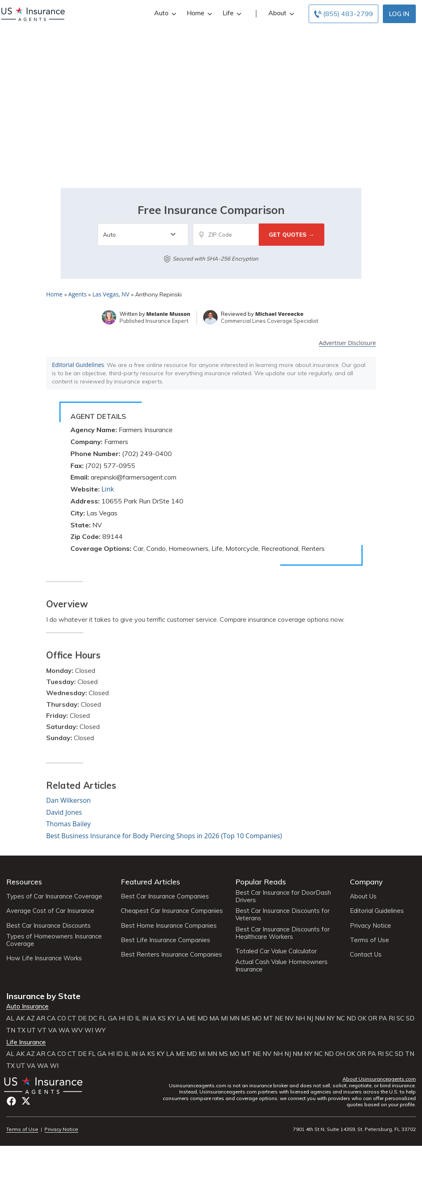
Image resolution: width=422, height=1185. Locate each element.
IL (138, 1018)
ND (351, 1018)
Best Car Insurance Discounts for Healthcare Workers (282, 933)
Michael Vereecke (279, 313)
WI (88, 1030)
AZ (30, 1018)
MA (214, 1018)
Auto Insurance (27, 1006)
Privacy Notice (370, 925)
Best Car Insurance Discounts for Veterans (282, 914)
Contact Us (366, 954)
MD (202, 1018)
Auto (164, 13)
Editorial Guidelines (78, 365)
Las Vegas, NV (110, 294)
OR (372, 1018)
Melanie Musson (168, 313)
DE (82, 1018)
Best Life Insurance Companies (165, 940)
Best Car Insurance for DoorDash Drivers (283, 896)
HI (122, 1018)
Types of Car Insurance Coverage (54, 896)
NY (330, 1018)
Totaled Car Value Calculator (276, 951)
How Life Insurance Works (44, 958)
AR (40, 1018)
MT (268, 1018)
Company (366, 881)
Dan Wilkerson (68, 800)
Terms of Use (369, 940)
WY (100, 1030)
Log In (399, 14)
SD (410, 1018)
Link (107, 489)
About (280, 13)
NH (300, 1018)
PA (383, 1018)
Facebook (11, 1101)
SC (400, 1018)
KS (162, 1018)
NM (320, 1018)
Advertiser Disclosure (347, 343)
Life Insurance (26, 1042)
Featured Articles (150, 881)
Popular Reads (260, 881)
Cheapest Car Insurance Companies (172, 911)
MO (257, 1018)
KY (171, 1018)
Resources (24, 881)
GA (112, 1018)
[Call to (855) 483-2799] (343, 14)
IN (145, 1018)
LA (181, 1018)
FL (102, 1018)
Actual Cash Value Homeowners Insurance (281, 965)
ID (130, 1018)
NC (340, 1018)
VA (52, 1030)
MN (234, 1018)
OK (362, 1018)
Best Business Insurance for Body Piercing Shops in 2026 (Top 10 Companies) (164, 835)
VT (42, 1030)
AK (20, 1018)
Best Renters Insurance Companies (171, 954)
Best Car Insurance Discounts (48, 925)
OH (340, 1054)
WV (77, 1030)
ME (191, 1018)
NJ (310, 1018)
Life (231, 13)
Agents (77, 294)
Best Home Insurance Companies (169, 925)
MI (224, 1018)
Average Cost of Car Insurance (50, 911)
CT (72, 1018)
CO (61, 1018)
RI (392, 1018)
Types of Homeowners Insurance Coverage (54, 940)
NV (289, 1018)
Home (198, 13)
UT (31, 1030)
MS (245, 1018)
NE (279, 1018)
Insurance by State (43, 996)
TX (21, 1030)
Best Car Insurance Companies (165, 896)
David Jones (64, 812)
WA (64, 1030)
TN (10, 1030)
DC (92, 1018)
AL (10, 1018)
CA (51, 1018)
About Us (363, 896)
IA (153, 1018)
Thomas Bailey (68, 823)
